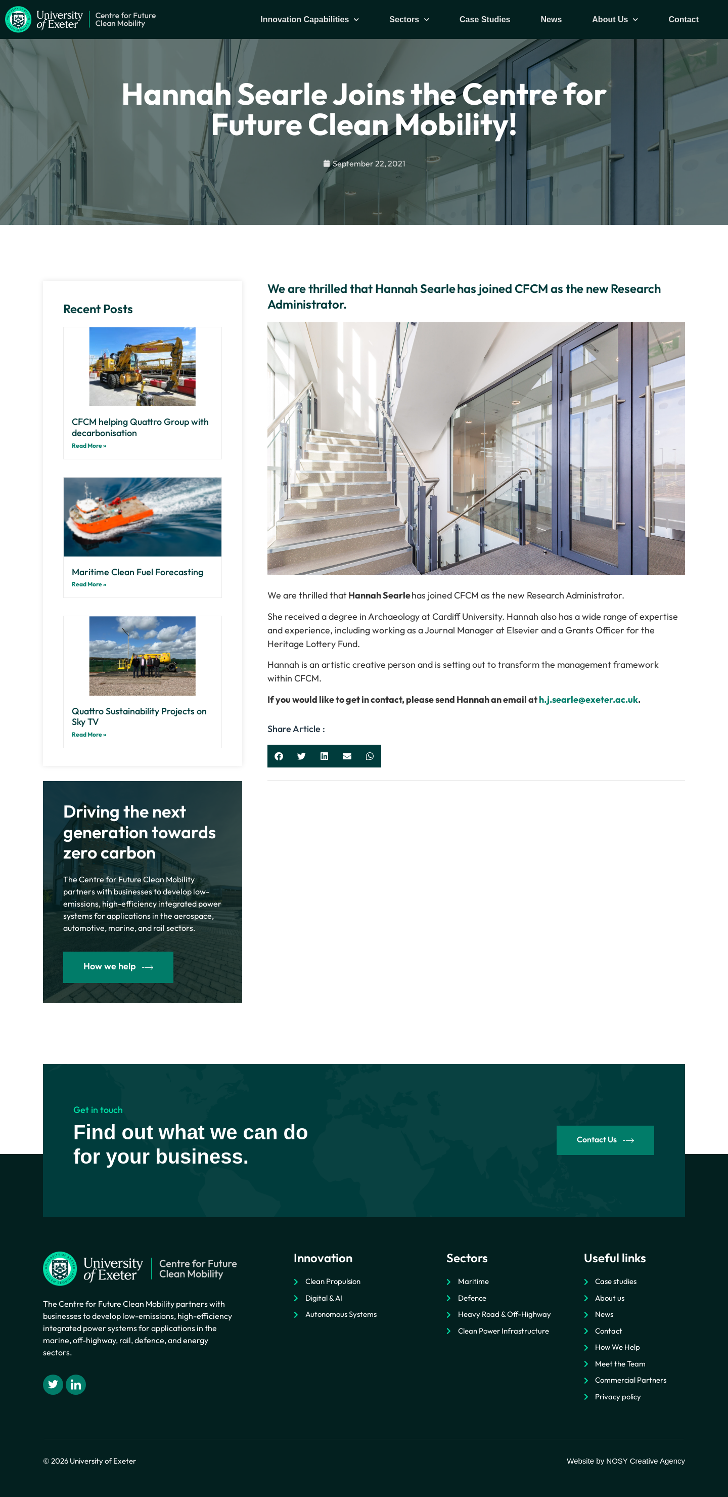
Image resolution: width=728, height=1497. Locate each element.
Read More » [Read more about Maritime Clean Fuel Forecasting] (89, 584)
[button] (278, 756)
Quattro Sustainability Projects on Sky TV (139, 716)
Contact (683, 19)
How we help (118, 966)
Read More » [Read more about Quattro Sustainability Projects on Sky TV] (89, 734)
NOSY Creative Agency (645, 1461)
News (551, 19)
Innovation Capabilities (309, 19)
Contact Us (605, 1140)
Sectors (409, 19)
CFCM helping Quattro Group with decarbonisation (140, 427)
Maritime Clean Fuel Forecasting (137, 572)
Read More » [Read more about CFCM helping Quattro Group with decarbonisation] (89, 445)
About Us (615, 19)
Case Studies (485, 19)
